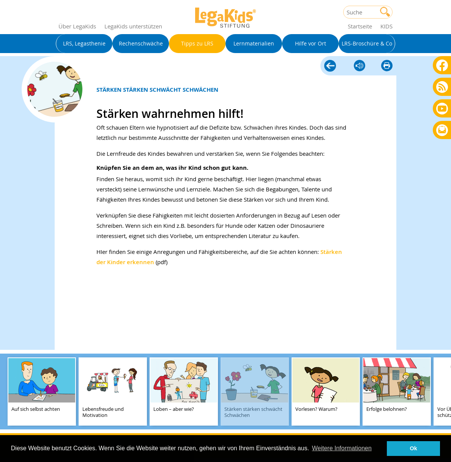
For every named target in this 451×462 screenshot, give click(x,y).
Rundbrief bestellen (442, 130)
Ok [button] (413, 448)
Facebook (442, 65)
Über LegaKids (77, 26)
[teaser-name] (42, 392)
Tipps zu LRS (330, 66)
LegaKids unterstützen (133, 26)
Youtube (442, 108)
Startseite (360, 26)
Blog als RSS (442, 87)
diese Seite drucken (387, 66)
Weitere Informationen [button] (342, 448)
